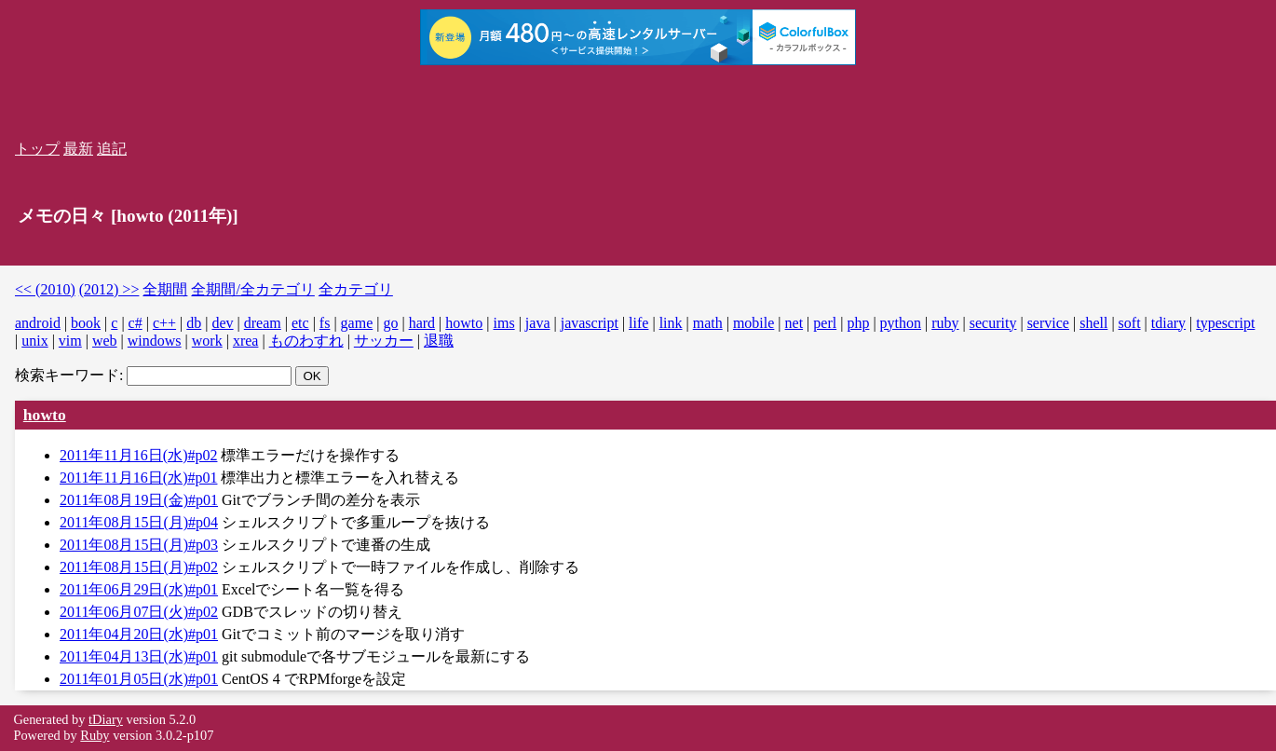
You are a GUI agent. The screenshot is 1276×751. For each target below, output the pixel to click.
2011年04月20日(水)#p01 (139, 634)
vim (70, 340)
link (671, 323)
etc (300, 323)
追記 (112, 149)
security (993, 323)
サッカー (384, 340)
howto (463, 323)
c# (136, 323)
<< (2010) (45, 289)
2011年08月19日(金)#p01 (139, 500)
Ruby (94, 735)
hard (422, 323)
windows (155, 340)
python (900, 323)
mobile (753, 323)
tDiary (105, 719)
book (86, 323)
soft (1130, 323)
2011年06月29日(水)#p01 (139, 589)
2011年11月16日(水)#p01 (138, 477)
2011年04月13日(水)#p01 (139, 656)
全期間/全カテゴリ (252, 289)
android (38, 323)
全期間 (165, 289)
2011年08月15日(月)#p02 (139, 567)
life (638, 323)
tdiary (1168, 323)
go (390, 323)
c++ (164, 323)
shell (1093, 323)
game (357, 323)
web (104, 340)
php (858, 323)
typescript (1225, 323)
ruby (944, 323)
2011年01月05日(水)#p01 (139, 679)
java (537, 323)
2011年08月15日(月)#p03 (139, 545)
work (207, 340)
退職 (439, 340)
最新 (78, 149)
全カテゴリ (356, 289)
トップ (37, 149)
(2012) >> (109, 289)
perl (824, 323)
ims (504, 323)
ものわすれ (306, 340)
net (794, 323)
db (193, 323)
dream (262, 323)
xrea (246, 340)
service (1048, 323)
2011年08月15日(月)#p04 (139, 522)
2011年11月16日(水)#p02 (138, 455)
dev (222, 323)
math (708, 323)
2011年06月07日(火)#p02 (139, 612)
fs (325, 323)
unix (34, 340)
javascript (589, 323)
